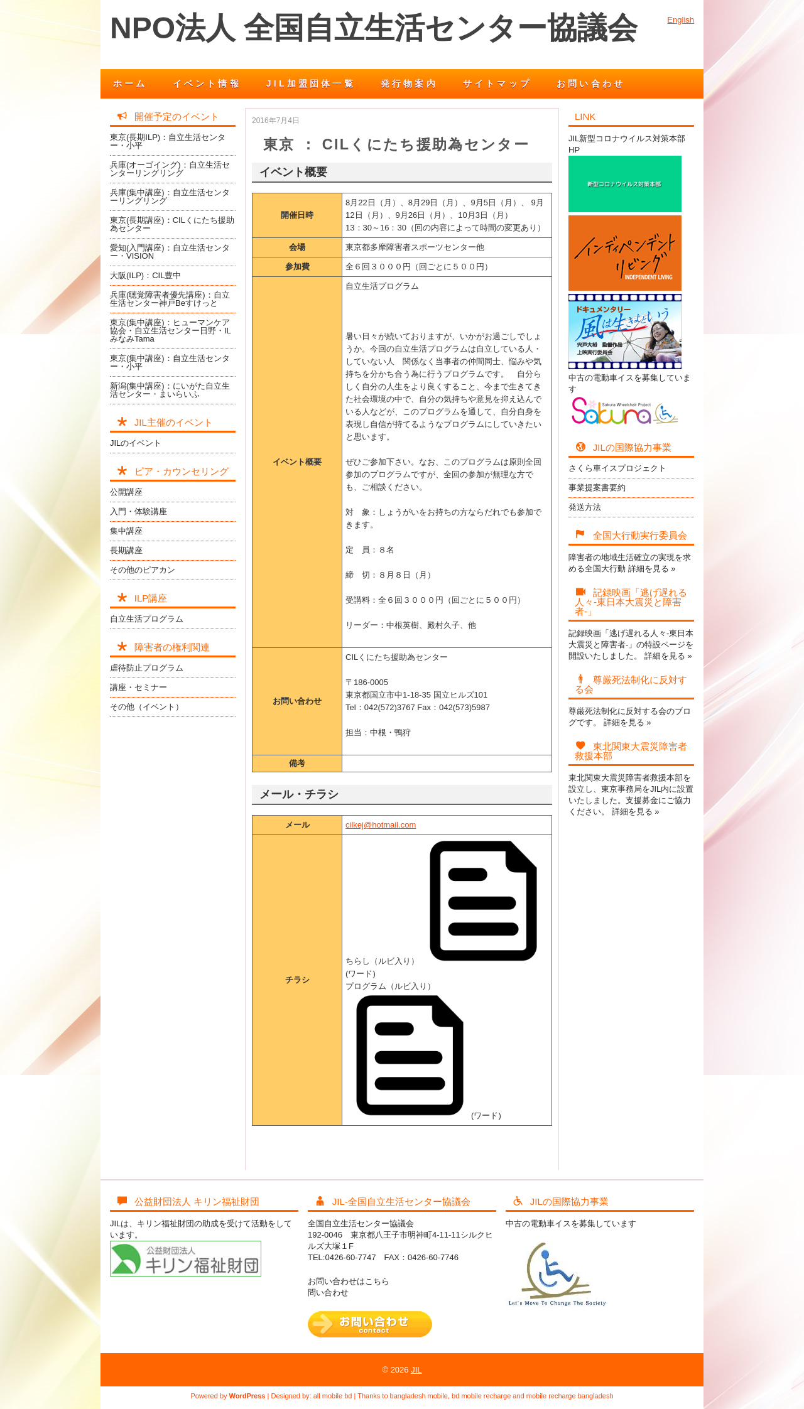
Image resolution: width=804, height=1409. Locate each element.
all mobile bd (332, 1396)
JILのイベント (135, 443)
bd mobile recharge (481, 1396)
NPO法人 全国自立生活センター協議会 (374, 28)
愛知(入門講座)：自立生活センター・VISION (170, 252)
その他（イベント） (146, 706)
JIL (416, 1369)
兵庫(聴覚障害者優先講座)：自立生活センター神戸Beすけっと (170, 299)
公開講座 (126, 492)
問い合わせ (328, 1292)
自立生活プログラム (146, 619)
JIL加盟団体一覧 (311, 83)
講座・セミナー (138, 687)
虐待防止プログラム (146, 667)
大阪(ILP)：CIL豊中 (145, 275)
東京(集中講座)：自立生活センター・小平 (170, 362)
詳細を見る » (652, 568)
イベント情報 (207, 83)
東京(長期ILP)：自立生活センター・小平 (167, 141)
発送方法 (584, 507)
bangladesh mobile (419, 1396)
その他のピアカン (142, 570)
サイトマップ (497, 83)
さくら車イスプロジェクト (617, 468)
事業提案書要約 (597, 487)
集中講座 (126, 531)
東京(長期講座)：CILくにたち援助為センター (172, 224)
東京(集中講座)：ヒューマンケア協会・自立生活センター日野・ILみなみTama (170, 330)
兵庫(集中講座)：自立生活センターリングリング (170, 196)
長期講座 (126, 550)
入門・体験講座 (138, 511)
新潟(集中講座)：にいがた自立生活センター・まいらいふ (170, 390)
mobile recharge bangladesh (570, 1396)
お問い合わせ (591, 83)
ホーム (130, 83)
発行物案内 (409, 83)
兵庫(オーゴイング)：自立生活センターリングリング (170, 169)
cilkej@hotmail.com (380, 824)
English (680, 19)
